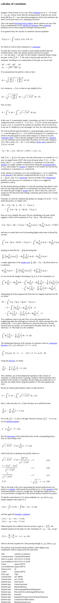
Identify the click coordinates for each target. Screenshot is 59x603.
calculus (4, 167)
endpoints (36, 13)
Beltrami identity (13, 441)
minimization (49, 182)
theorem (12, 378)
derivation (11, 456)
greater (25, 196)
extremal (49, 514)
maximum (36, 46)
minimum (47, 26)
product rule (25, 272)
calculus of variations (30, 26)
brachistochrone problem (23, 24)
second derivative (49, 167)
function (44, 140)
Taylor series (28, 144)
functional (22, 182)
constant (12, 514)
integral (8, 179)
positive (22, 169)
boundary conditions (22, 538)
